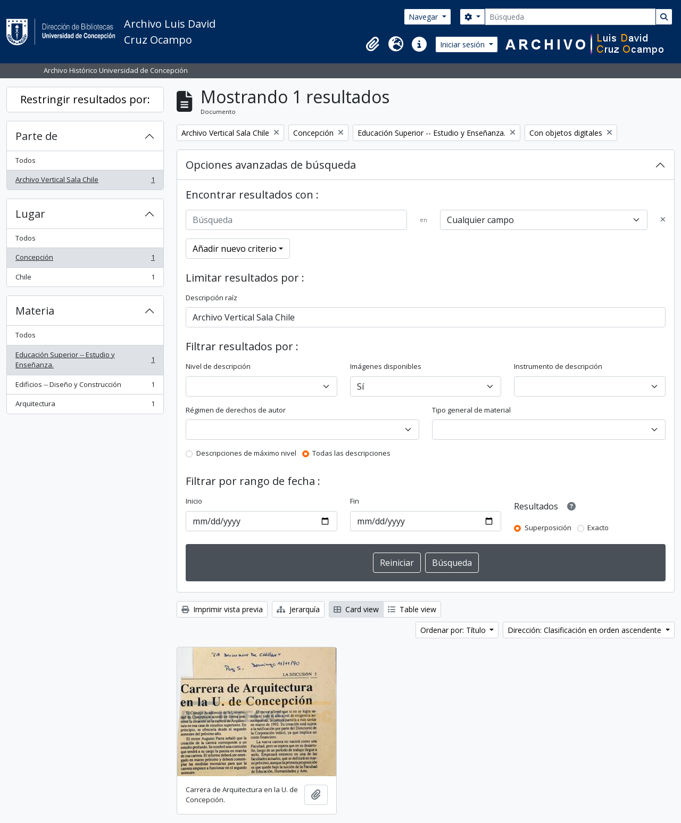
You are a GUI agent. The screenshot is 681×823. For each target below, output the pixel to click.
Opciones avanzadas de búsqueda (271, 165)
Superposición (548, 527)
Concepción (85, 259)
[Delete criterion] (663, 220)
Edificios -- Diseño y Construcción (85, 387)
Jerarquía (298, 609)
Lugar (30, 214)
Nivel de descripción (218, 366)
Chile (85, 279)
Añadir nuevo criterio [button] (235, 248)
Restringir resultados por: (85, 99)
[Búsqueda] (570, 17)
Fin (354, 501)
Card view (356, 609)
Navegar (424, 17)
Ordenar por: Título (454, 630)
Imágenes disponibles (385, 366)
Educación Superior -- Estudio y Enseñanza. (85, 360)
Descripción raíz (211, 297)
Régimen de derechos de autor (236, 410)
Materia (34, 310)
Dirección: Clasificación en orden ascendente (585, 630)
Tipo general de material (471, 410)
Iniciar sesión (463, 44)
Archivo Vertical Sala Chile (85, 182)
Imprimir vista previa (222, 609)
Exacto (598, 527)
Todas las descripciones (351, 453)
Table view (412, 609)
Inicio (194, 501)
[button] (372, 44)
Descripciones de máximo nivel (246, 453)
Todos (25, 160)
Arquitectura (85, 406)
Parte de (36, 136)
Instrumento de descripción (558, 366)
